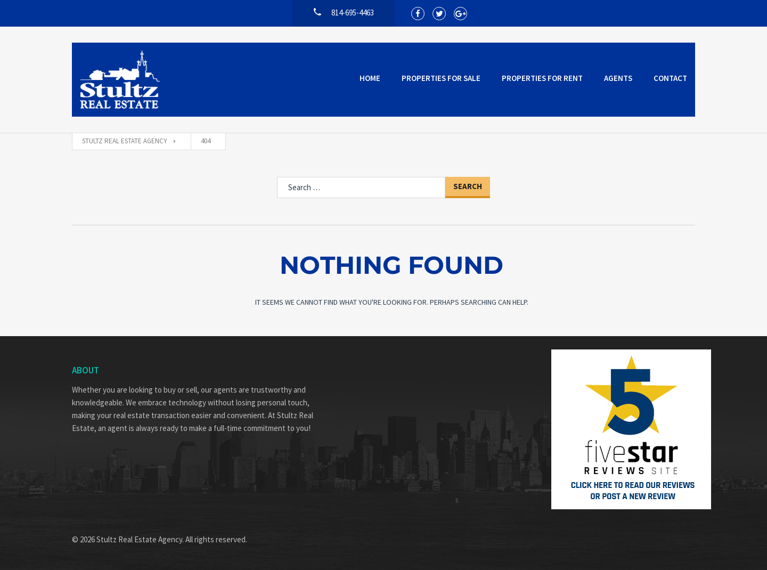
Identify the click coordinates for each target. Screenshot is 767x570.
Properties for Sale (441, 78)
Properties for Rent (542, 78)
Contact (670, 78)
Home (370, 78)
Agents (618, 78)
